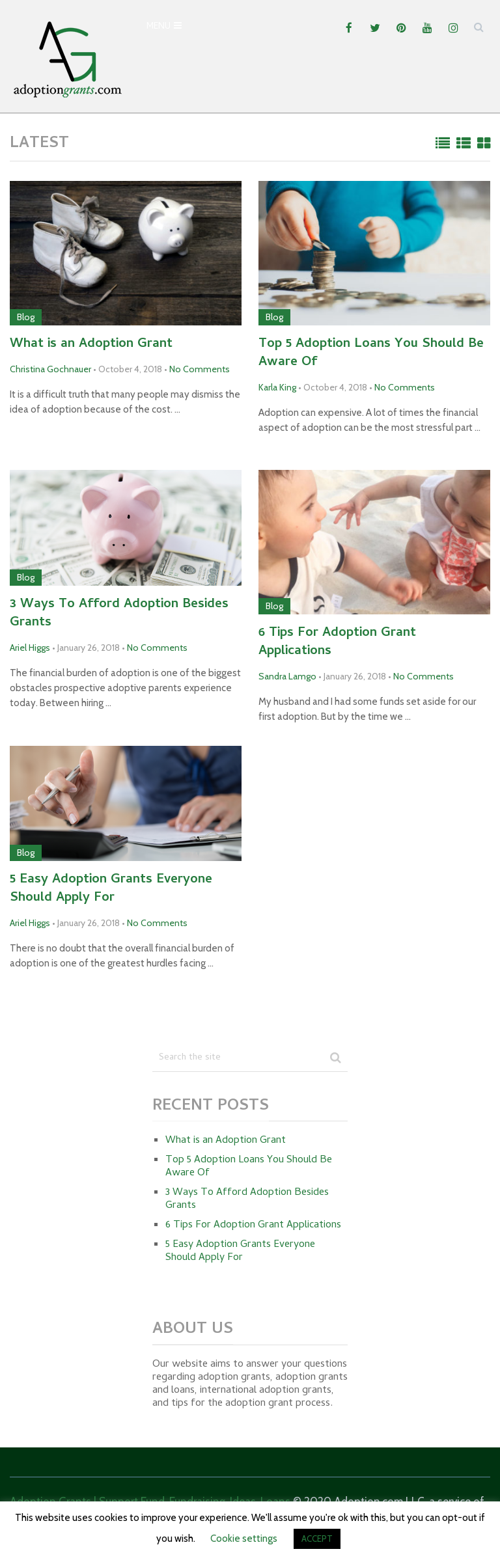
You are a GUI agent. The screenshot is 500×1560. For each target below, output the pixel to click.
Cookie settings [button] (243, 1538)
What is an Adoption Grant (91, 345)
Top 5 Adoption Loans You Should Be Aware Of (371, 354)
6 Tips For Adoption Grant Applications (337, 643)
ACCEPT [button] (317, 1538)
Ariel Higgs (30, 647)
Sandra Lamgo (287, 676)
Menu (158, 27)
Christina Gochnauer (50, 369)
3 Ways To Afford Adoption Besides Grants (119, 614)
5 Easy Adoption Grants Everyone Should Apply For (111, 889)
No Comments (199, 369)
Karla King (277, 387)
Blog (26, 317)
